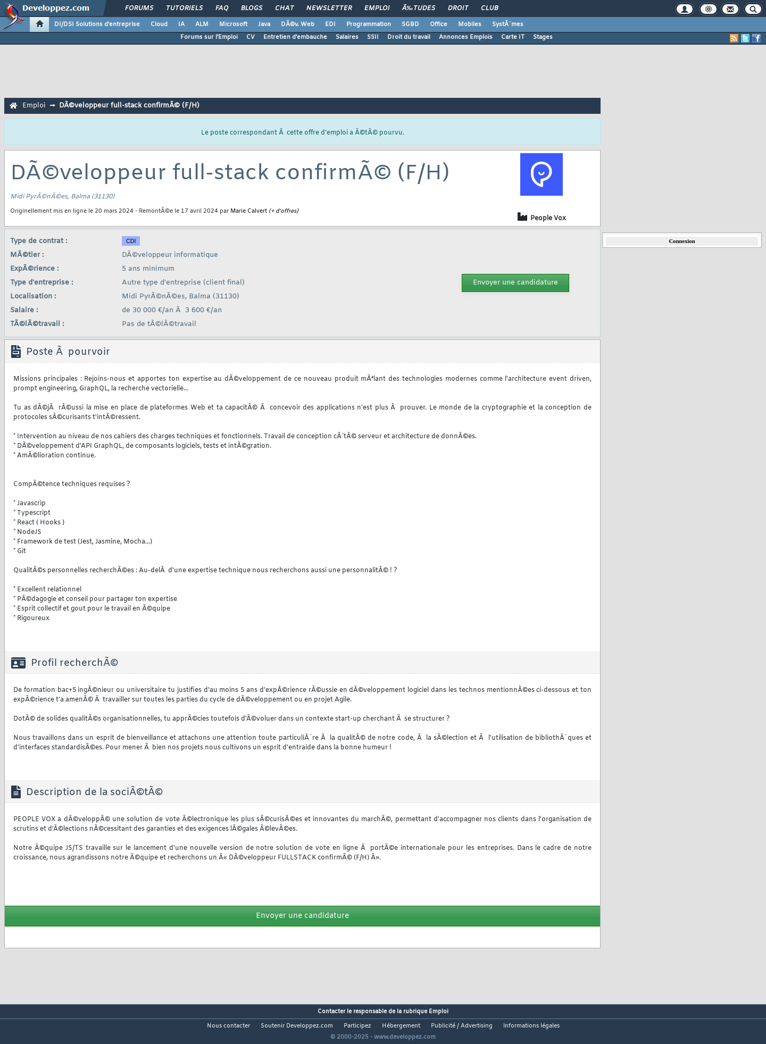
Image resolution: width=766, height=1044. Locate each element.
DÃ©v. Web (297, 24)
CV (250, 37)
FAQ (221, 8)
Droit (458, 8)
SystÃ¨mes (507, 24)
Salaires (347, 37)
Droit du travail (408, 37)
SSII (373, 37)
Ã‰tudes (418, 8)
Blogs (251, 8)
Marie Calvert (248, 211)
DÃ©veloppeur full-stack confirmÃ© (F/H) (129, 105)
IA (181, 24)
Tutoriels (184, 8)
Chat (284, 8)
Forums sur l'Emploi (209, 37)
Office (438, 24)
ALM (202, 24)
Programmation (368, 24)
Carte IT (512, 37)
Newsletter (329, 8)
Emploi (376, 8)
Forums (139, 8)
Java (264, 24)
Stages (543, 37)
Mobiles (469, 24)
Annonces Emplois (466, 37)
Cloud (159, 24)
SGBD (410, 24)
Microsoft (233, 24)
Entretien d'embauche (295, 37)
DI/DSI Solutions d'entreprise (97, 24)
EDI (330, 24)
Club (489, 8)
